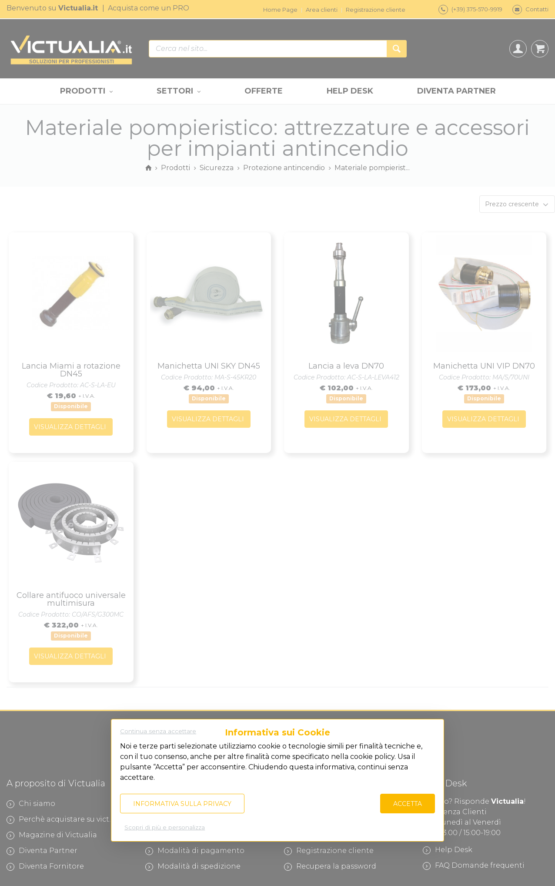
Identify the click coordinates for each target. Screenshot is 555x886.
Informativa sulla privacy (182, 804)
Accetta (407, 804)
